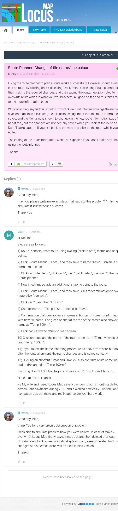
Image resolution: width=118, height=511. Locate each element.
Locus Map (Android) (63, 42)
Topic (33, 42)
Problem (44, 42)
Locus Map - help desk (15, 42)
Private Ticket (99, 29)
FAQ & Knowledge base (68, 29)
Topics (20, 29)
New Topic (39, 29)
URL (22, 222)
